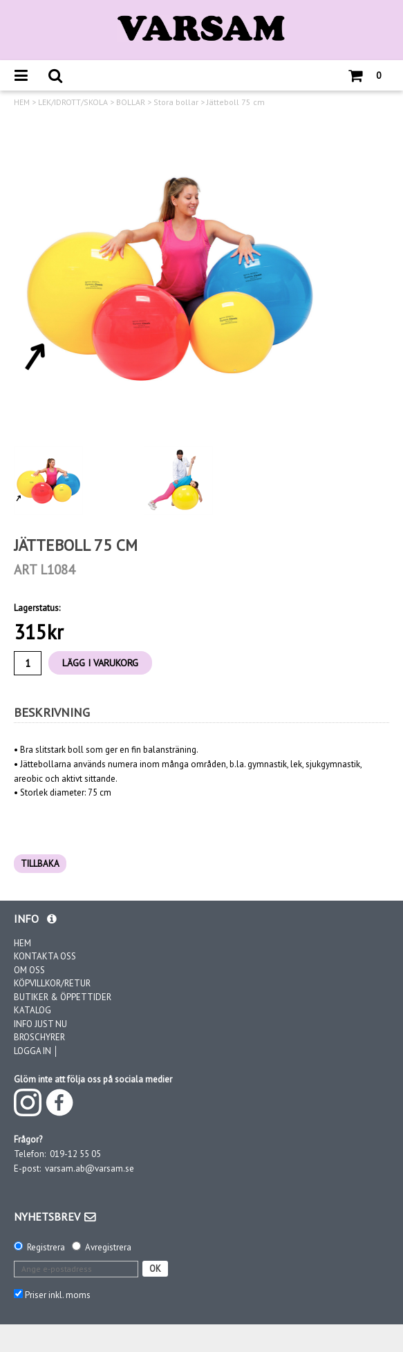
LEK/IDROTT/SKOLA (73, 102)
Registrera (46, 1247)
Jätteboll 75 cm (236, 102)
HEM (22, 102)
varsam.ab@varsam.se (89, 1168)
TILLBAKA (40, 864)
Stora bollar (175, 102)
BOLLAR (130, 102)
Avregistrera (108, 1247)
